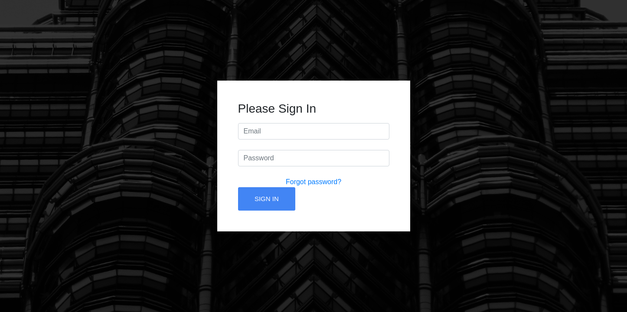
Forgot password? (313, 181)
